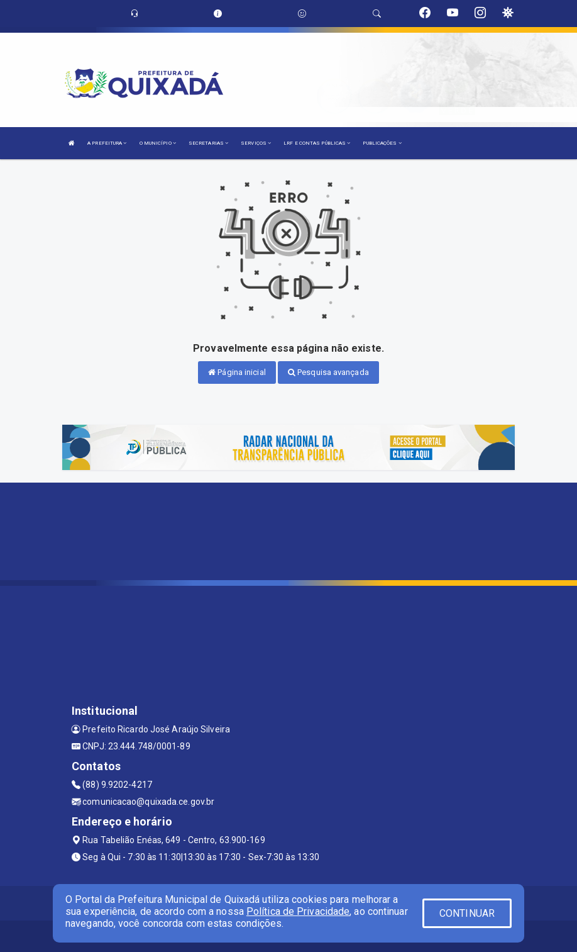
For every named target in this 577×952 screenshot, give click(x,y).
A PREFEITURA (106, 143)
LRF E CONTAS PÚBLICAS (316, 143)
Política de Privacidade (297, 911)
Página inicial (237, 372)
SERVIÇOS (256, 143)
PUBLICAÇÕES (382, 143)
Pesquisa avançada (328, 372)
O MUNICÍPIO (158, 143)
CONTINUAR (467, 913)
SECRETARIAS (208, 143)
